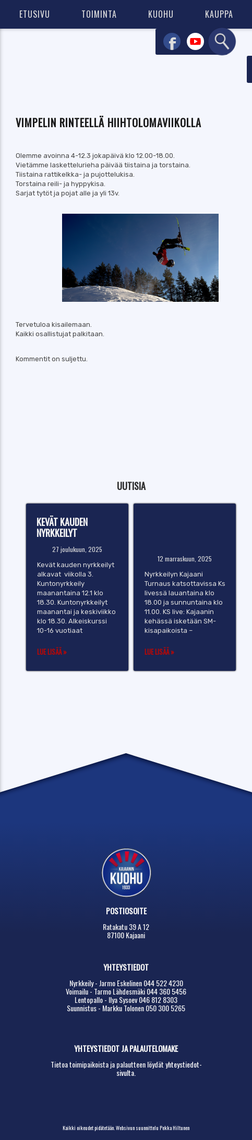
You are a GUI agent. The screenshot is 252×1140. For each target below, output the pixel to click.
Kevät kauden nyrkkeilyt (62, 527)
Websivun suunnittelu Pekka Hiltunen (152, 1128)
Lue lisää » (52, 651)
